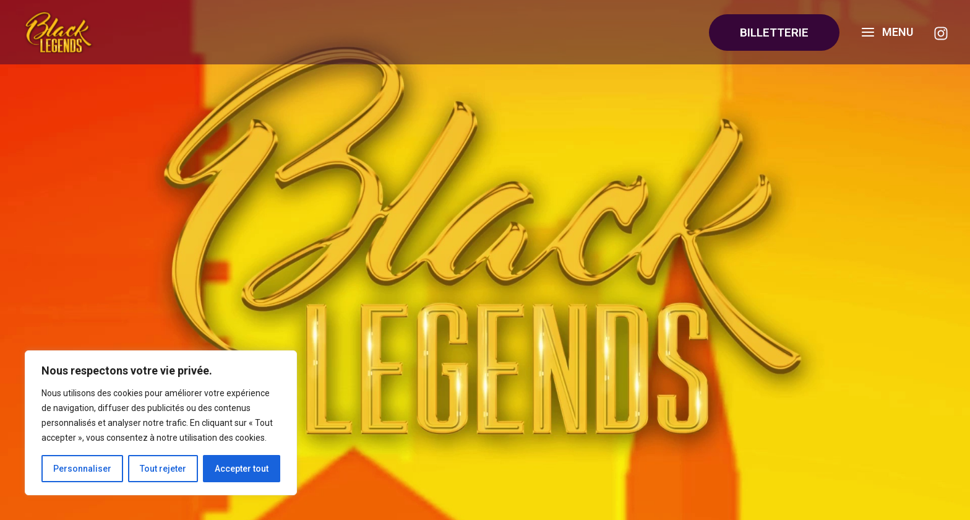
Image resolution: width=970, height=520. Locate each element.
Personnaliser (82, 469)
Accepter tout (241, 469)
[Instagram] (941, 33)
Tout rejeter (163, 469)
